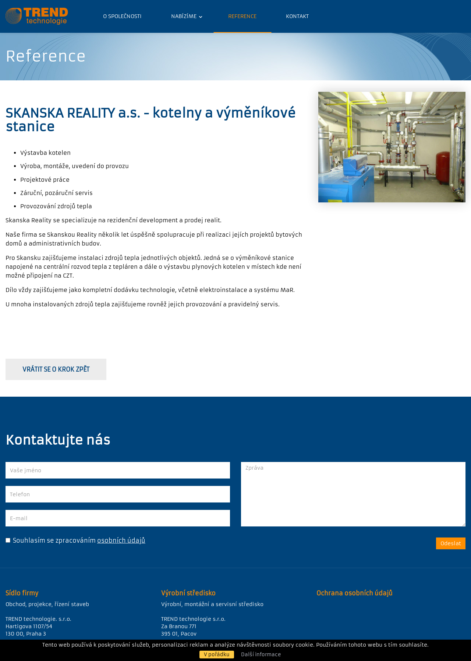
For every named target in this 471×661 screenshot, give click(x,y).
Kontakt (297, 16)
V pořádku (217, 654)
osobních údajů (121, 540)
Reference (242, 16)
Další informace (261, 654)
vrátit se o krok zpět (55, 369)
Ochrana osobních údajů (354, 593)
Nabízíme (184, 16)
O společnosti (122, 16)
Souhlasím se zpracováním (51, 540)
